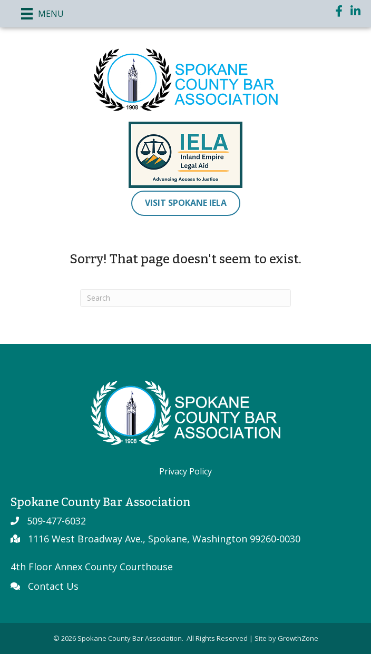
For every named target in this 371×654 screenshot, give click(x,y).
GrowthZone (298, 638)
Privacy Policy (185, 471)
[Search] (185, 298)
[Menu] (42, 13)
